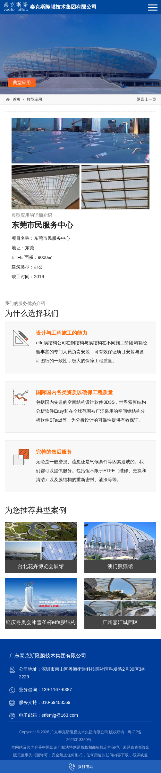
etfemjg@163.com (59, 715)
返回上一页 (146, 99)
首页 (17, 99)
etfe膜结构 (46, 342)
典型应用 (34, 99)
